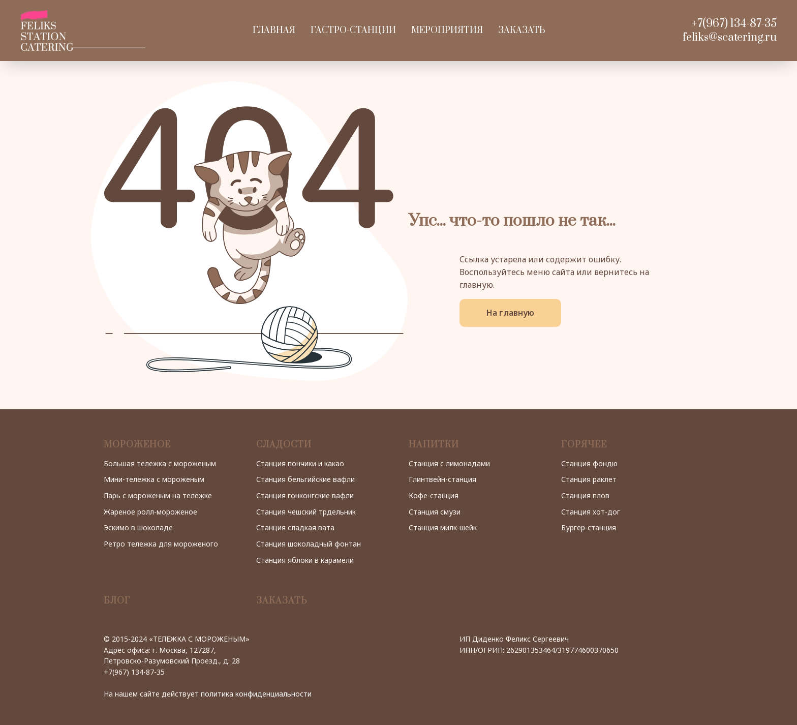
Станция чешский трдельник (306, 512)
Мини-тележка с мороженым (154, 479)
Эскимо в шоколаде (138, 527)
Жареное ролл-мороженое (150, 512)
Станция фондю (589, 463)
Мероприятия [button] (447, 30)
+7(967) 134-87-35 (734, 24)
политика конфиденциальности (256, 694)
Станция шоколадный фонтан (308, 544)
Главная (274, 30)
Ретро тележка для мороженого (161, 544)
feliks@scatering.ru (730, 37)
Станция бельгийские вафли (305, 479)
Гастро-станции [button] (353, 30)
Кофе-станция (433, 495)
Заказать (521, 30)
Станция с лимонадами (449, 463)
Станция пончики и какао (300, 463)
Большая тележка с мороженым (160, 463)
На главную (510, 312)
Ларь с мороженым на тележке (158, 495)
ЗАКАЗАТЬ (281, 601)
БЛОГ (117, 601)
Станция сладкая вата (295, 527)
